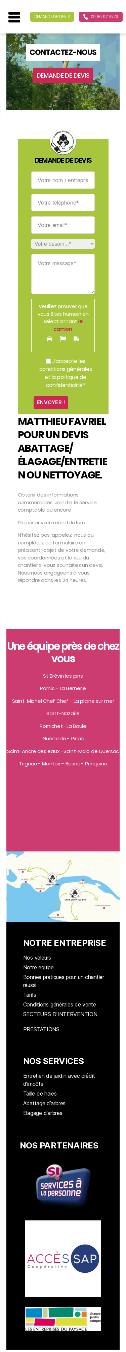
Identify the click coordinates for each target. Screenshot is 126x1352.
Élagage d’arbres (42, 1113)
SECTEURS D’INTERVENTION (60, 1014)
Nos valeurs (37, 957)
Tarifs (29, 994)
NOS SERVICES (53, 1061)
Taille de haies (40, 1093)
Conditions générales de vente (59, 1004)
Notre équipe (38, 967)
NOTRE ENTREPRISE (64, 943)
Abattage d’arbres (44, 1103)
